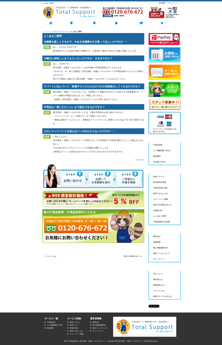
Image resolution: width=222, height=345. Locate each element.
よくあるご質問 (159, 216)
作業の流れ (74, 328)
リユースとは (158, 291)
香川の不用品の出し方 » (133, 256)
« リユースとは (50, 256)
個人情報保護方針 (160, 248)
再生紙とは (157, 279)
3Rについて (158, 274)
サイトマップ (173, 3)
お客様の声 (157, 210)
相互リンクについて (161, 253)
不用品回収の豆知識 (161, 222)
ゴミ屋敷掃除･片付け (162, 150)
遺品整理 (145, 22)
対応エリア (74, 325)
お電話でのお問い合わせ (61, 31)
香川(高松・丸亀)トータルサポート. (130, 341)
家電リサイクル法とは (162, 296)
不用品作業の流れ (160, 188)
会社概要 (162, 3)
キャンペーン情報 (160, 199)
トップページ (47, 31)
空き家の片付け (159, 162)
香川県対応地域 (159, 182)
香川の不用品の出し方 (162, 205)
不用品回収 (77, 22)
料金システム (168, 22)
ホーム (54, 22)
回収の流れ (99, 22)
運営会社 (157, 236)
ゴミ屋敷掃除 (122, 22)
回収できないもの (160, 193)
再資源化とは (158, 285)
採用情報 (157, 242)
